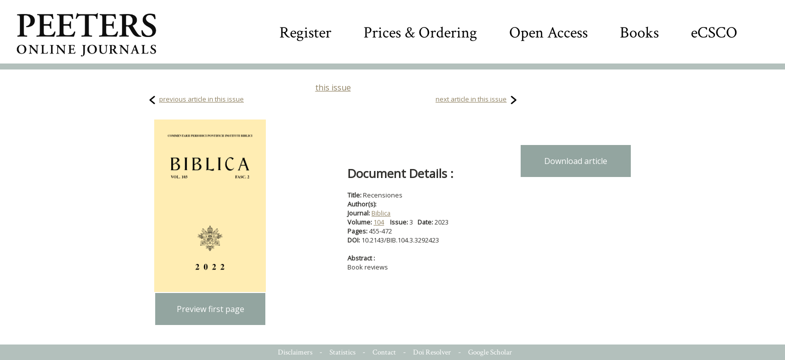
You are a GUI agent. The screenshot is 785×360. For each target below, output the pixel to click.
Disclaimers (295, 352)
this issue (333, 87)
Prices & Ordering (420, 32)
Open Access (548, 32)
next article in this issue (471, 99)
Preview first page (210, 309)
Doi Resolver (432, 352)
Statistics (342, 352)
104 (378, 222)
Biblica (380, 213)
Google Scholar (490, 352)
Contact (384, 352)
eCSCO (714, 32)
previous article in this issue (201, 99)
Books (639, 32)
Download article (575, 161)
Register (305, 32)
